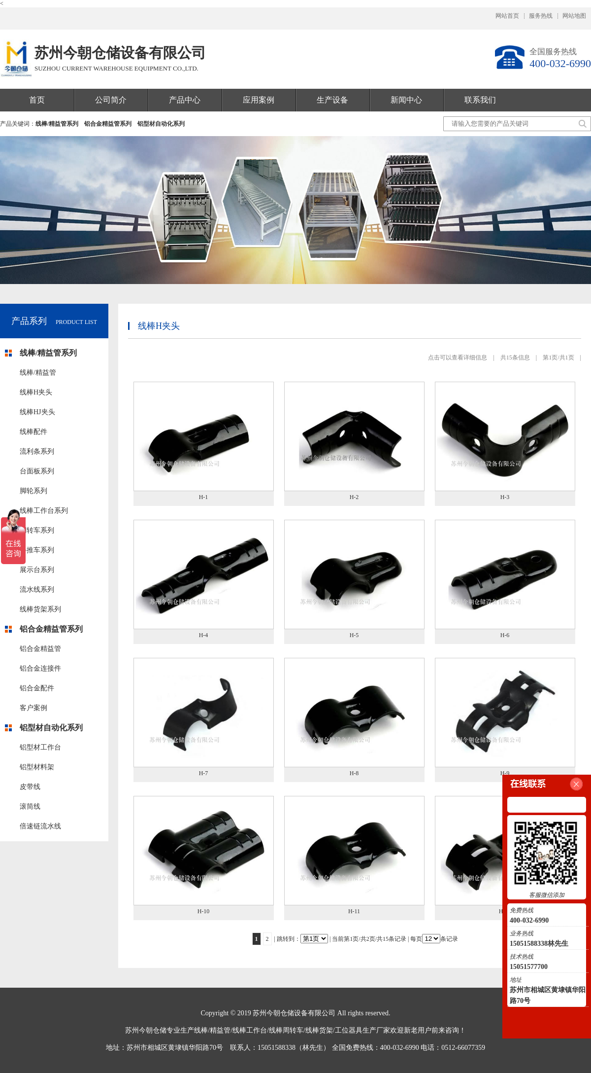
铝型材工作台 (40, 747)
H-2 (354, 497)
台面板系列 (37, 471)
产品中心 (184, 100)
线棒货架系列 (40, 609)
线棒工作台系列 (44, 510)
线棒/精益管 (38, 372)
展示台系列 (37, 569)
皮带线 (30, 786)
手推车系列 (37, 550)
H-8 (354, 773)
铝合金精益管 (40, 648)
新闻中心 (406, 100)
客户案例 (33, 708)
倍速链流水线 (40, 826)
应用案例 (258, 100)
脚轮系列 (33, 491)
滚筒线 (30, 806)
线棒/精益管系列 (56, 123)
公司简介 (111, 100)
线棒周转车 (286, 1030)
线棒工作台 (249, 1030)
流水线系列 (37, 589)
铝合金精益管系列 (107, 123)
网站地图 (574, 15)
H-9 (505, 773)
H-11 (354, 911)
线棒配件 (33, 431)
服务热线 (541, 15)
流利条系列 (37, 451)
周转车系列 (37, 530)
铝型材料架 (37, 767)
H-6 (505, 635)
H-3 (505, 497)
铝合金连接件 (40, 668)
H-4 (203, 635)
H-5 (354, 635)
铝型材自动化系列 (161, 123)
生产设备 (332, 100)
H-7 (203, 773)
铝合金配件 (37, 688)
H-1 (203, 497)
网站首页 (507, 15)
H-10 (203, 911)
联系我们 (480, 100)
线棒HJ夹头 (37, 412)
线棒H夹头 (36, 392)
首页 (37, 100)
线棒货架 (319, 1030)
